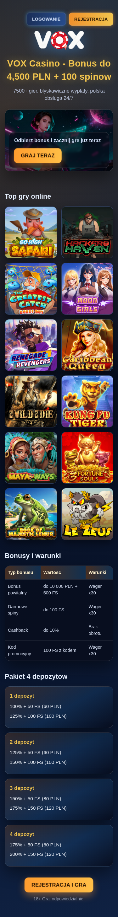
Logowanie (46, 19)
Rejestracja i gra (59, 885)
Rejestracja (91, 19)
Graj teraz (38, 155)
